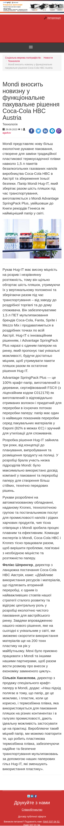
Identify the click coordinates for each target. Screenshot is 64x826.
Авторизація (54, 18)
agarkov (7, 132)
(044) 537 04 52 (51, 821)
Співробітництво (32, 809)
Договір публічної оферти (32, 816)
